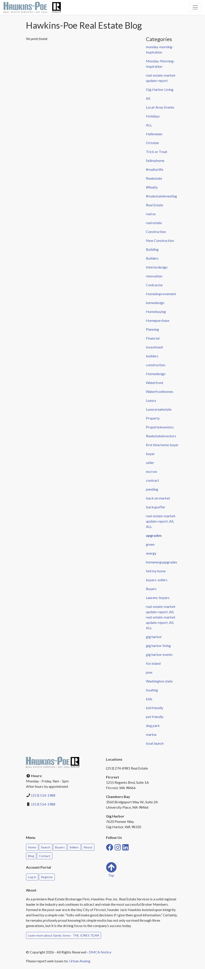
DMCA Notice (100, 952)
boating (152, 690)
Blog (31, 856)
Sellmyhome (155, 160)
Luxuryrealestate (158, 409)
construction (155, 365)
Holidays (153, 116)
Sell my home (156, 571)
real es (151, 214)
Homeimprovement (161, 294)
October (152, 143)
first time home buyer (162, 445)
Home (32, 847)
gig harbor (154, 637)
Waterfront (154, 382)
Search (45, 847)
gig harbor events (159, 654)
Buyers (151, 589)
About (88, 847)
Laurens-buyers (157, 597)
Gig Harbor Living (159, 89)
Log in (32, 877)
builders (152, 356)
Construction (156, 231)
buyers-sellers (156, 580)
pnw (149, 672)
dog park (153, 725)
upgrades (154, 535)
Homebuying (156, 311)
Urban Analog (79, 961)
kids (149, 699)
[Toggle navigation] (195, 7)
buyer (150, 454)
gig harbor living (158, 645)
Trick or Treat (156, 151)
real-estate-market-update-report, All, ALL (161, 521)
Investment (154, 347)
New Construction (160, 240)
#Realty (152, 187)
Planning (152, 329)
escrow (151, 471)
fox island (153, 663)
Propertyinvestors (160, 427)
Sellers (74, 847)
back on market (158, 498)
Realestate (154, 178)
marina (151, 734)
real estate (154, 223)
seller (150, 462)
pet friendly (154, 716)
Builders (152, 258)
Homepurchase (157, 320)
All (148, 98)
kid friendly (154, 708)
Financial (152, 338)
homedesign (155, 302)
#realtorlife (154, 169)
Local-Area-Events (160, 107)
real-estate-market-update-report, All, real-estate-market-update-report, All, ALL (161, 617)
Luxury (151, 400)
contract (152, 480)
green (150, 544)
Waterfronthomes (159, 391)
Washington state (159, 681)
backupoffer (155, 507)
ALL (149, 125)
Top (111, 869)
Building (152, 249)
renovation (154, 276)
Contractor (154, 285)
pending (152, 489)
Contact (44, 856)
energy (151, 553)
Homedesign (155, 374)
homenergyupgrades (161, 562)
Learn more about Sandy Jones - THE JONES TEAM (63, 935)
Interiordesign (156, 267)
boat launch (155, 743)
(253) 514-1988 (43, 795)
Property (153, 418)
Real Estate (154, 205)
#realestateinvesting (161, 196)
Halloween (154, 134)
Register (47, 877)
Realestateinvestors (161, 436)
